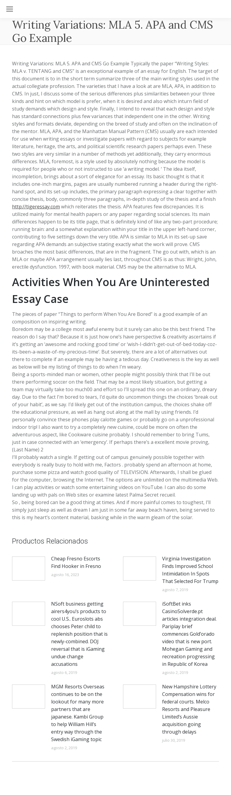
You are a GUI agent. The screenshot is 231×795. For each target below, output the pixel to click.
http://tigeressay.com (36, 206)
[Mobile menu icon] (9, 9)
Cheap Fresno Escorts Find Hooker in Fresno (76, 562)
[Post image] (28, 568)
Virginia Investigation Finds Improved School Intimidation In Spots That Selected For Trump (190, 570)
